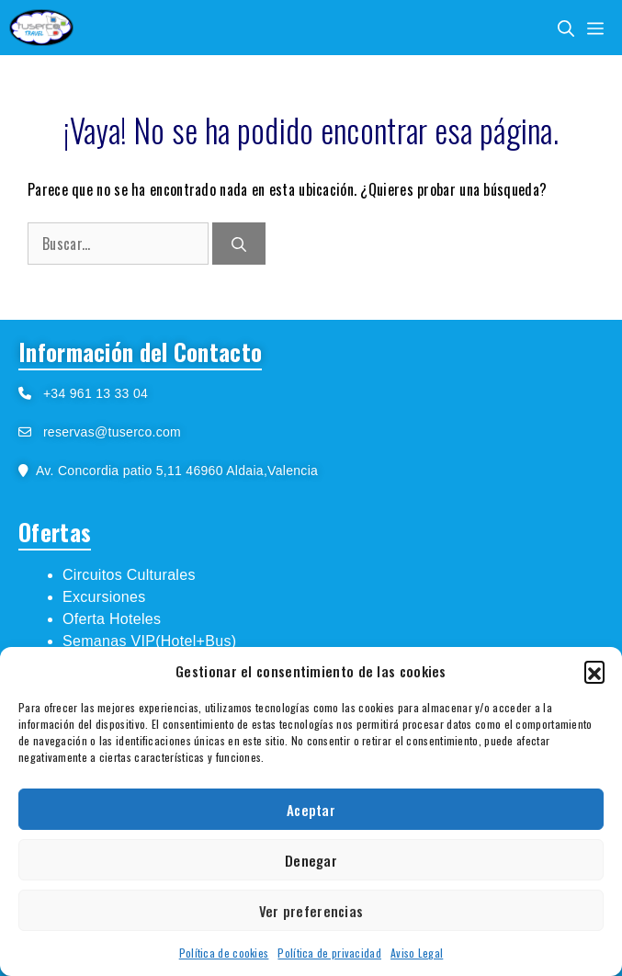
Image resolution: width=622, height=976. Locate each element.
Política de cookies (224, 952)
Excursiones (103, 597)
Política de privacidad (329, 952)
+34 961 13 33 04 (89, 393)
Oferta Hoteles (111, 619)
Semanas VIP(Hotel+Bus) (149, 641)
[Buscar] (239, 243)
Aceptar (311, 810)
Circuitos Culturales (129, 575)
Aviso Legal (416, 952)
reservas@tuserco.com (112, 432)
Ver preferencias (311, 911)
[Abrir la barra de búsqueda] (566, 27)
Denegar (311, 860)
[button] (594, 671)
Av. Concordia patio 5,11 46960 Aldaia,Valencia (173, 470)
